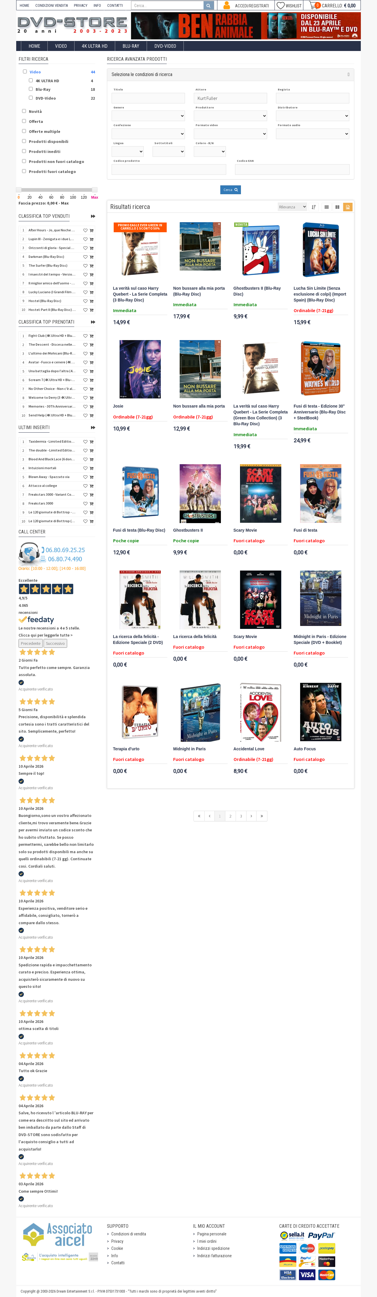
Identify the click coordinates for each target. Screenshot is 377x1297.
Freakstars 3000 (41, 503)
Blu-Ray (131, 46)
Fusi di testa (305, 530)
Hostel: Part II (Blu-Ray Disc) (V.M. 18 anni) (52, 309)
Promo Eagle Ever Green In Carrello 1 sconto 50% (140, 226)
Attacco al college (43, 485)
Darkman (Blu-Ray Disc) (46, 256)
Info (114, 1255)
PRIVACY (80, 5)
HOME (24, 5)
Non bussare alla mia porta (199, 406)
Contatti (118, 1262)
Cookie (117, 1248)
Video (61, 46)
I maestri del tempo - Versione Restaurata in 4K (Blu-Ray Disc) (52, 274)
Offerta (36, 121)
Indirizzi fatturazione (214, 1255)
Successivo (55, 643)
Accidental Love (249, 749)
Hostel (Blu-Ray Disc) (45, 301)
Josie (118, 406)
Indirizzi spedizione (213, 1248)
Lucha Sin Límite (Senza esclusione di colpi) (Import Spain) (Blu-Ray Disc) (320, 294)
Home (34, 46)
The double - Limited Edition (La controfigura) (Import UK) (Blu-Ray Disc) (52, 450)
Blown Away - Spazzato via (49, 476)
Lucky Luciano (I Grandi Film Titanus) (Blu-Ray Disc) (52, 292)
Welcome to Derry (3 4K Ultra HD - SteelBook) (52, 397)
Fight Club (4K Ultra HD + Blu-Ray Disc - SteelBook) (52, 335)
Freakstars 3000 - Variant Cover (52, 494)
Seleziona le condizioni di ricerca (142, 74)
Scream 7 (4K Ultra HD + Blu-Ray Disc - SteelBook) (52, 380)
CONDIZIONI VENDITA (51, 5)
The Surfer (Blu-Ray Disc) (48, 265)
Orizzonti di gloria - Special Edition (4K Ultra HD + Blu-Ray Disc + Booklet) (52, 247)
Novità (35, 111)
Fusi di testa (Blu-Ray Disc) (139, 530)
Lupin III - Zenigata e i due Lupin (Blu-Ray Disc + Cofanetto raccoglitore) (52, 239)
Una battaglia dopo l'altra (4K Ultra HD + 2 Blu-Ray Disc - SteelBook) (52, 371)
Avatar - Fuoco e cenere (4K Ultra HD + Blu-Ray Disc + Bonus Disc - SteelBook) (52, 362)
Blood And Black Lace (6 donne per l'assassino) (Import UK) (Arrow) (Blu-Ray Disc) (52, 459)
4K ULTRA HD (95, 46)
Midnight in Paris (189, 749)
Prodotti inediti (44, 151)
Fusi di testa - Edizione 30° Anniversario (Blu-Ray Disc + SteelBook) (320, 412)
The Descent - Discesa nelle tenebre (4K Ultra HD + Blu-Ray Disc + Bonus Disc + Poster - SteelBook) (52, 344)
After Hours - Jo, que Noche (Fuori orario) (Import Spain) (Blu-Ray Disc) (52, 230)
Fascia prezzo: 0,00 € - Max (44, 203)
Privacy (117, 1241)
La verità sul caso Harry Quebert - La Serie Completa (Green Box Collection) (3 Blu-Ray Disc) (261, 415)
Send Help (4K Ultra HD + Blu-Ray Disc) (52, 415)
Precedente (30, 643)
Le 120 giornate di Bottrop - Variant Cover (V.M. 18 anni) (52, 512)
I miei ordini (206, 1241)
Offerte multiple (44, 131)
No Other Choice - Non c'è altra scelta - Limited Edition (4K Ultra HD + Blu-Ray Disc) (52, 388)
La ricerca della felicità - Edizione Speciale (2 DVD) (138, 640)
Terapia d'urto (126, 749)
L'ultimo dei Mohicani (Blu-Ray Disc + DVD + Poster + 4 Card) (52, 353)
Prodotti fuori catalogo (52, 171)
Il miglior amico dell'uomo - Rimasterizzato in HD (52, 283)
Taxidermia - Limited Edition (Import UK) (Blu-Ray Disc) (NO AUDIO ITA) (52, 441)
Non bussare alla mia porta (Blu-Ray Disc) (199, 291)
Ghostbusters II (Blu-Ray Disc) (257, 291)
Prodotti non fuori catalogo (56, 161)
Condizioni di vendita (128, 1234)
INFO (97, 5)
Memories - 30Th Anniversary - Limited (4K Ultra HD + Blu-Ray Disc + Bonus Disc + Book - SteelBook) (52, 406)
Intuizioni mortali (42, 468)
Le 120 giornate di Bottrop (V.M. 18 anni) (52, 521)
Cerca (231, 189)
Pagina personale (211, 1234)
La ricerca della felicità (194, 637)
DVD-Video (165, 46)
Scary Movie (245, 530)
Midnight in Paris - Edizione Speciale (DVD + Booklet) (320, 640)
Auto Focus (305, 749)
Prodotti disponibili (48, 141)
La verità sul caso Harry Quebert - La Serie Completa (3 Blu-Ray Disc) (140, 294)
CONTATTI (115, 5)
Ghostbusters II (188, 530)
